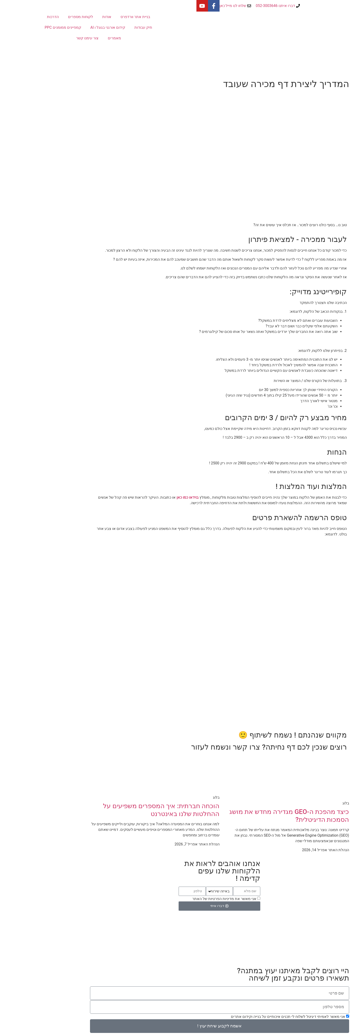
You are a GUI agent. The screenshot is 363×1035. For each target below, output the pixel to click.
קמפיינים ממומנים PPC (25, 27)
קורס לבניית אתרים (294, 939)
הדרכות (15, 17)
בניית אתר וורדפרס (97, 17)
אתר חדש (301, 922)
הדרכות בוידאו (211, 928)
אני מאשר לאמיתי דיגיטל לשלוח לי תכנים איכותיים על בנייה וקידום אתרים (250, 1016)
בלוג (219, 934)
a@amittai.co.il (123, 934)
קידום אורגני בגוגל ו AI (70, 27)
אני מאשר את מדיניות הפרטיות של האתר (186, 899)
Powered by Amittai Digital (181, 956)
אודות (68, 17)
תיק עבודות (105, 27)
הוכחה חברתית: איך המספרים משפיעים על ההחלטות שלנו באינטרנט (123, 810)
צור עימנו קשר (49, 38)
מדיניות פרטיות (210, 942)
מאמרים (76, 38)
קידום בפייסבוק (297, 928)
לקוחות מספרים (42, 17)
